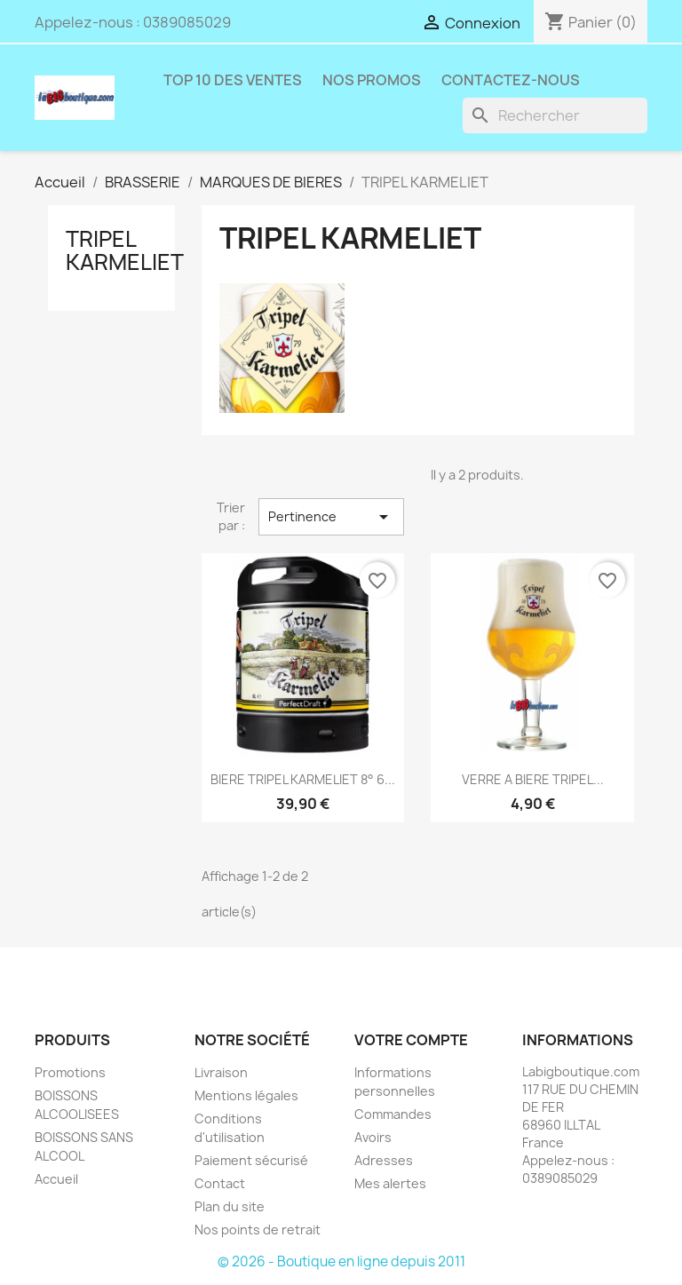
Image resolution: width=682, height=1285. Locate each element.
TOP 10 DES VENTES (232, 80)
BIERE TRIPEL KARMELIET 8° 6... (302, 779)
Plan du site (229, 1206)
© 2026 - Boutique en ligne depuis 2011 (341, 1261)
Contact (219, 1183)
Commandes (393, 1114)
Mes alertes (390, 1183)
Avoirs (373, 1137)
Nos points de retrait (257, 1229)
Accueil (56, 1178)
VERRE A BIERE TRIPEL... (533, 779)
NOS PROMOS (371, 80)
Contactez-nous (510, 80)
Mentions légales (246, 1095)
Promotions (70, 1072)
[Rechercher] (555, 115)
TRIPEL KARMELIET (125, 250)
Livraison (221, 1072)
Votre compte (411, 1040)
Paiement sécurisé (251, 1160)
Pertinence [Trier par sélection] (331, 516)
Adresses (383, 1160)
